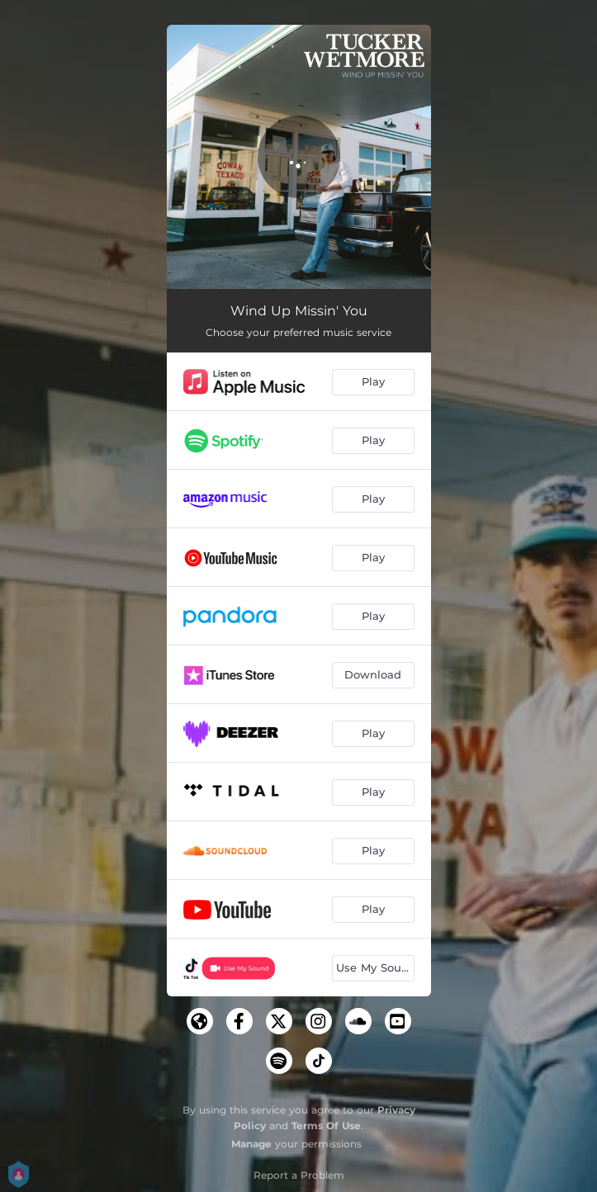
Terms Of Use (326, 1125)
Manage (251, 1144)
